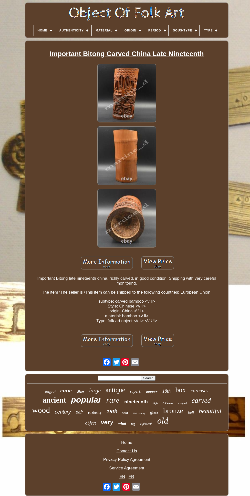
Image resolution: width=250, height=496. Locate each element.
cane (66, 390)
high (155, 403)
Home (126, 442)
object (90, 423)
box (181, 390)
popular (86, 399)
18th (166, 391)
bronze (173, 411)
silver (80, 392)
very (107, 422)
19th (111, 411)
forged (50, 392)
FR (131, 476)
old (162, 421)
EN (122, 476)
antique (115, 390)
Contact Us (126, 451)
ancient (54, 400)
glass (154, 412)
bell (191, 412)
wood (41, 410)
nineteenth (136, 401)
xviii (168, 403)
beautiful (210, 411)
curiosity (95, 413)
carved (201, 400)
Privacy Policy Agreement (126, 459)
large (95, 390)
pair (79, 412)
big (133, 424)
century (63, 412)
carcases (199, 391)
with (125, 413)
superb (135, 391)
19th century (139, 413)
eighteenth (146, 424)
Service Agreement (126, 468)
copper (151, 392)
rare (112, 400)
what (122, 423)
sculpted (182, 403)
